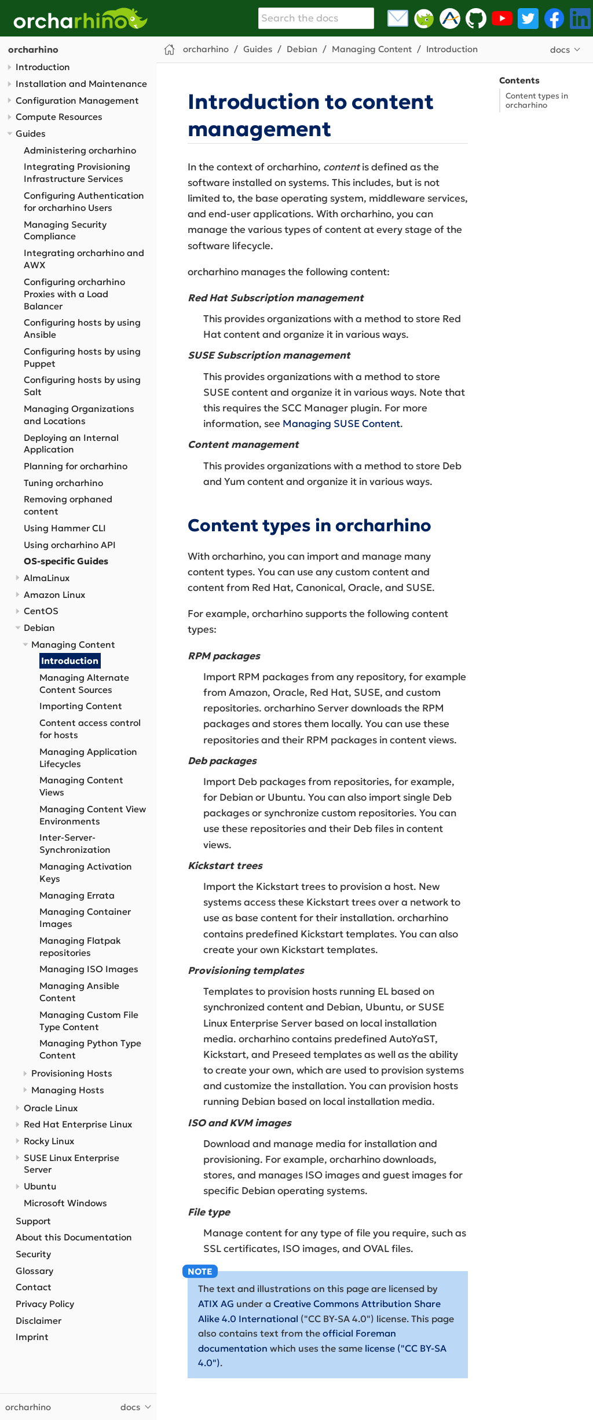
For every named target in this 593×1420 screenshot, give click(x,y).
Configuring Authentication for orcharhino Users (84, 201)
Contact (34, 1287)
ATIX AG (216, 1303)
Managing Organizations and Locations (79, 414)
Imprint (32, 1336)
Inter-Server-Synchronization (75, 843)
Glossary (34, 1270)
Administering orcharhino (80, 150)
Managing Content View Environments (92, 815)
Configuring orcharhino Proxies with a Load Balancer (74, 294)
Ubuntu (40, 1186)
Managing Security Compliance (65, 230)
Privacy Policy (45, 1303)
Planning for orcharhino (75, 466)
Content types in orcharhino (537, 100)
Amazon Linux (54, 594)
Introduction (43, 66)
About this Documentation (74, 1237)
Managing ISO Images (88, 968)
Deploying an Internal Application (71, 443)
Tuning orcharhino (63, 482)
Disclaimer (38, 1320)
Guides (31, 133)
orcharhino (33, 49)
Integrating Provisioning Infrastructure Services (77, 172)
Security (33, 1254)
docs (560, 49)
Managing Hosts (67, 1090)
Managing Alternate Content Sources (84, 683)
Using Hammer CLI (65, 528)
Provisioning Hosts (71, 1073)
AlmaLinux (46, 577)
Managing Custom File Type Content (88, 1020)
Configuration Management (77, 100)
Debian (39, 627)
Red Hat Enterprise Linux (78, 1124)
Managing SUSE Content (341, 423)
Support (33, 1220)
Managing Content (73, 644)
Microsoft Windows (65, 1203)
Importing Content (80, 705)
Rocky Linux (49, 1141)
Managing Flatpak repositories (80, 946)
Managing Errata (77, 895)
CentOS (41, 610)
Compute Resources (59, 116)
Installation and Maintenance (81, 83)
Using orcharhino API (70, 544)
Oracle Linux (51, 1108)
